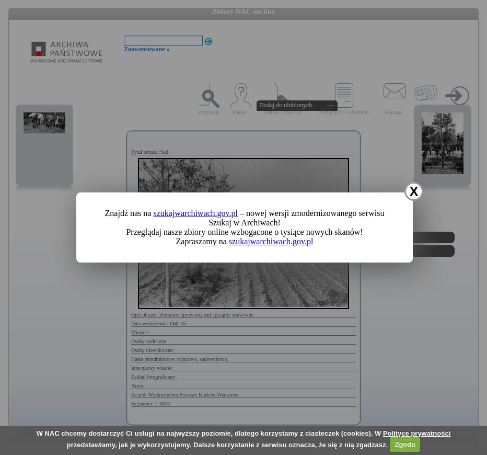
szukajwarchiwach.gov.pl (195, 213)
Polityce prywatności (416, 433)
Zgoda (405, 444)
